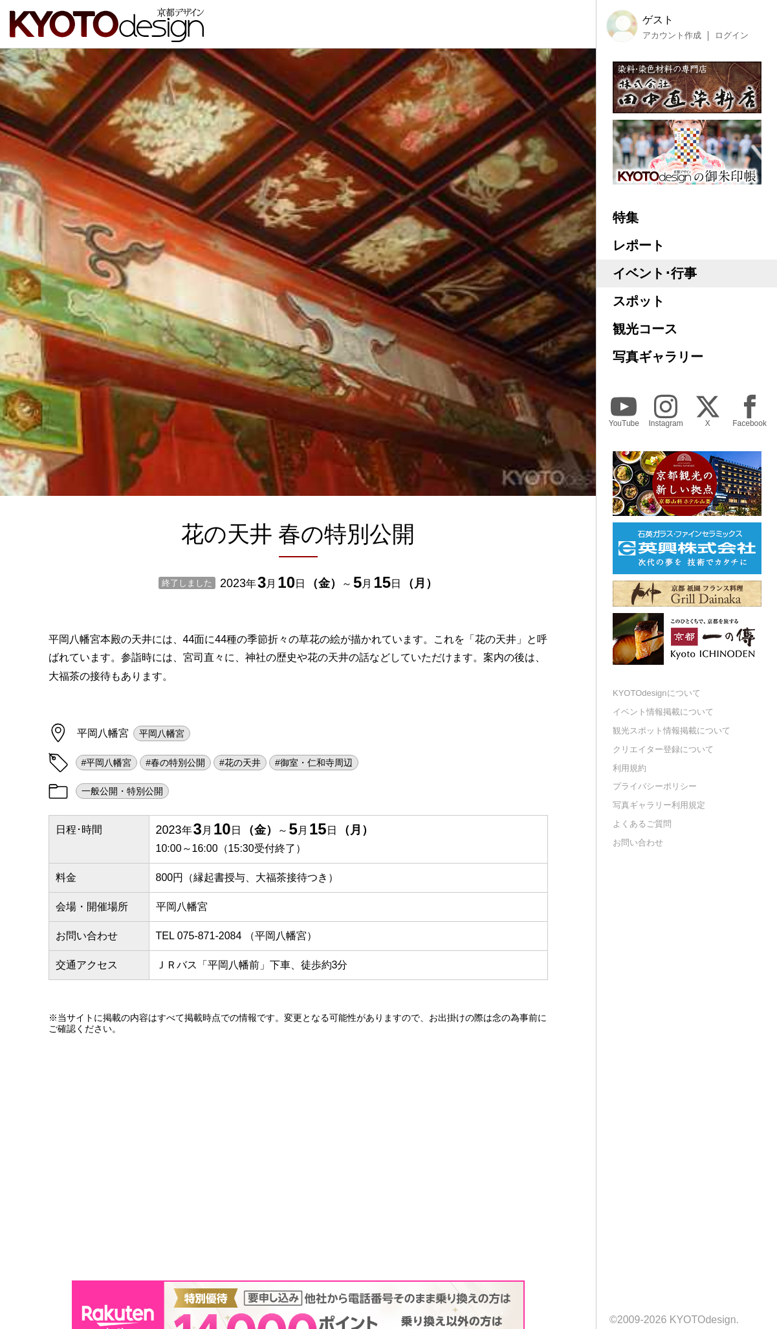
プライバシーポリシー (655, 786)
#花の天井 (240, 762)
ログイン (732, 35)
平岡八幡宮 (161, 733)
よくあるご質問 (642, 824)
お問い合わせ (638, 842)
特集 (626, 217)
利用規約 (629, 768)
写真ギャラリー (658, 357)
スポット (638, 301)
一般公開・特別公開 (122, 791)
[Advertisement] (298, 1157)
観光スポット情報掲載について (671, 730)
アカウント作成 (671, 35)
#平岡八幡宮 (107, 762)
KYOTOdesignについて (657, 693)
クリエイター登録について (663, 749)
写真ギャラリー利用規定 (659, 805)
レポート (638, 245)
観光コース (645, 329)
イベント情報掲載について (663, 712)
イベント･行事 (655, 273)
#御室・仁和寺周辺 (314, 762)
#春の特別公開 (175, 762)
